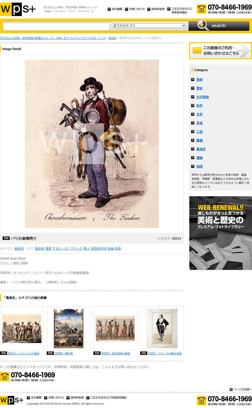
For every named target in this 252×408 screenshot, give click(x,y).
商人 (86, 248)
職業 (48, 248)
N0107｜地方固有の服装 (115, 353)
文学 (199, 114)
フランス (76, 248)
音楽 (199, 123)
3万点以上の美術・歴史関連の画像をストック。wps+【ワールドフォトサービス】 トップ (53, 38)
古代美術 (202, 97)
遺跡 (199, 158)
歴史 (199, 88)
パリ (66, 248)
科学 (199, 106)
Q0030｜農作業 (64, 353)
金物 (111, 248)
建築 (199, 140)
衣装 (118, 248)
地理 (199, 166)
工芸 (199, 132)
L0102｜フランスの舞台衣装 (165, 353)
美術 (199, 80)
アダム (57, 248)
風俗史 (113, 38)
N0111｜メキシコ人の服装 (23, 353)
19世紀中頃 (99, 248)
